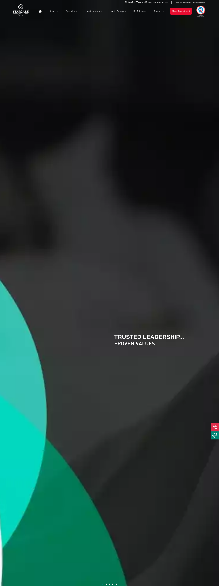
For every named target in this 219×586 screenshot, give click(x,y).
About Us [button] (54, 11)
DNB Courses (139, 11)
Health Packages (118, 11)
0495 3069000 (162, 2)
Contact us (159, 11)
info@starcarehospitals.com (194, 2)
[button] (40, 11)
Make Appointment (181, 11)
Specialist (72, 11)
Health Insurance (94, 11)
